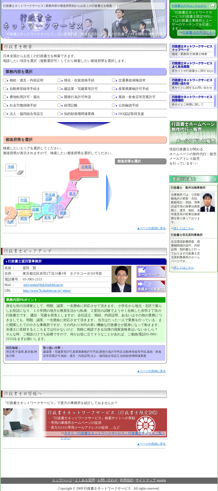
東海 (47, 217)
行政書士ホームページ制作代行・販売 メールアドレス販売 (193, 132)
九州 (10, 222)
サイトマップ (146, 480)
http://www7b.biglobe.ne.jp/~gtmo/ (47, 290)
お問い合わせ (107, 480)
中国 (23, 200)
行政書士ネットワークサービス (84, 20)
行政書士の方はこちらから (189, 5)
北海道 (86, 167)
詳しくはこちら (184, 228)
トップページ (62, 480)
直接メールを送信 (151, 286)
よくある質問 (85, 480)
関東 (63, 213)
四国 (23, 218)
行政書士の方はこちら (199, 32)
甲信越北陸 (50, 197)
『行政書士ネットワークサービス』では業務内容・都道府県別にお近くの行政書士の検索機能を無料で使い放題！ (84, 35)
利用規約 (126, 480)
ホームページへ (151, 272)
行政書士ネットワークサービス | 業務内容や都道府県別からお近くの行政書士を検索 (57, 5)
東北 (72, 194)
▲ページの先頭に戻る (151, 228)
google (161, 480)
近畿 (35, 209)
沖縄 (10, 167)
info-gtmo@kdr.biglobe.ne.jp (43, 285)
